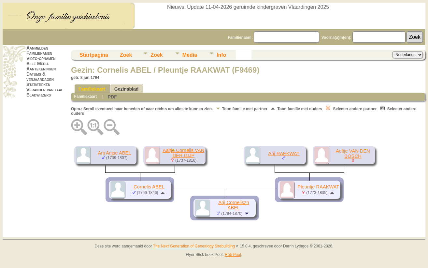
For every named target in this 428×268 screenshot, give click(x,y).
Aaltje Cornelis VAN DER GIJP (184, 153)
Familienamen (39, 53)
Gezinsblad (126, 89)
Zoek (126, 55)
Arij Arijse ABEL (114, 153)
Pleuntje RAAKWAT (318, 186)
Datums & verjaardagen (40, 76)
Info (221, 55)
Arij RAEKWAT (283, 153)
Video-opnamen (41, 58)
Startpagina (93, 55)
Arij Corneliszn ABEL (233, 205)
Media (189, 55)
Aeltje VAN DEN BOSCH (353, 153)
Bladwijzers (38, 94)
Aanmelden (37, 48)
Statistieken (38, 84)
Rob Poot (233, 254)
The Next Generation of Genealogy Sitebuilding (194, 246)
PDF (112, 96)
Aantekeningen (41, 68)
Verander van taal (44, 89)
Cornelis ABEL (149, 186)
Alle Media (37, 63)
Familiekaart (91, 89)
